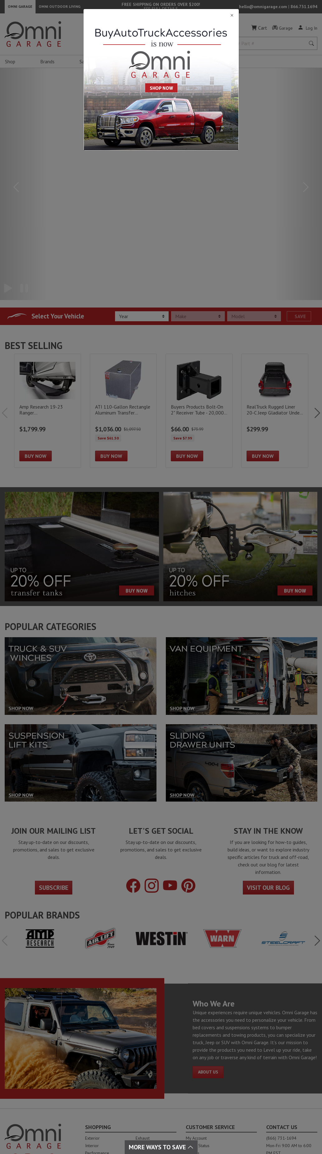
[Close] (161, 15)
